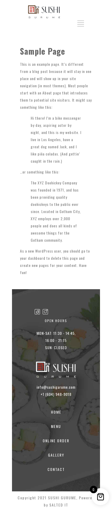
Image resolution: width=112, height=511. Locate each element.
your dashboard (32, 258)
